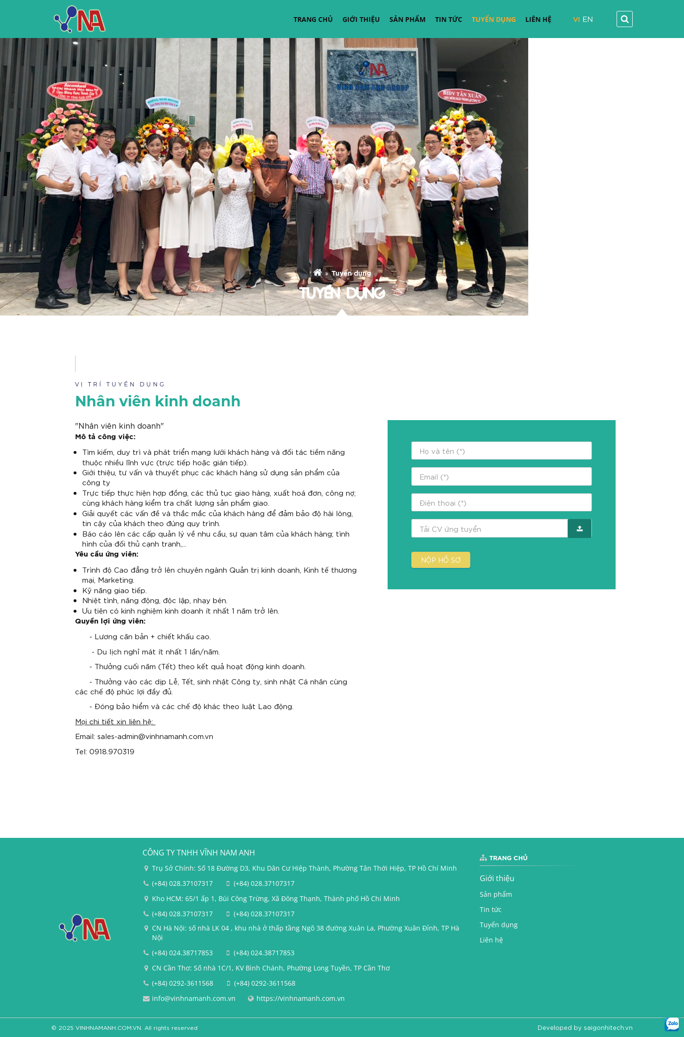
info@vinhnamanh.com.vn (194, 998)
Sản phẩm (496, 894)
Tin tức (491, 909)
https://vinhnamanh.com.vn (300, 998)
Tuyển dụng (351, 273)
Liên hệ (491, 939)
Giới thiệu (497, 878)
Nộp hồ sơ (441, 560)
